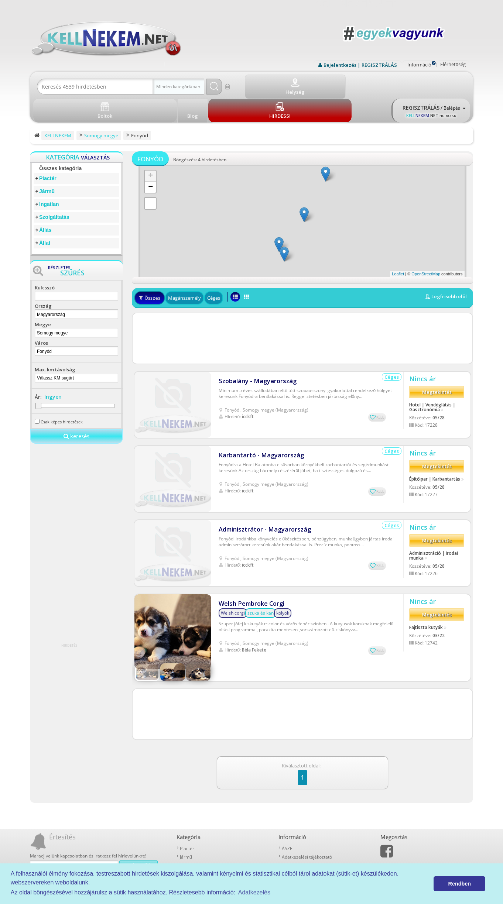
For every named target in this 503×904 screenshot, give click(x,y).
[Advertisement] (302, 311)
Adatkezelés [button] (254, 892)
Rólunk (288, 817)
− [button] (150, 160)
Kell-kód (290, 834)
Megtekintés (437, 364)
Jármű (47, 164)
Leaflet (398, 247)
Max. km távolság (55, 342)
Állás (45, 203)
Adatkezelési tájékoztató (307, 808)
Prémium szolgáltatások (306, 825)
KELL (380, 386)
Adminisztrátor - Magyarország (261, 498)
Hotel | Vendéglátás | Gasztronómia (432, 379)
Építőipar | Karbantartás (434, 450)
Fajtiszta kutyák (426, 598)
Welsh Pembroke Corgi (250, 573)
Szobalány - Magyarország (255, 350)
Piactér (48, 151)
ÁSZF (287, 800)
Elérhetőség (453, 64)
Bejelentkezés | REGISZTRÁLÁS (360, 65)
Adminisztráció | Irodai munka (433, 527)
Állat (44, 216)
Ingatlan (49, 177)
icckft (248, 386)
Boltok (288, 842)
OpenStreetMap (425, 247)
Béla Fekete (254, 619)
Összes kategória (60, 141)
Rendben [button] (459, 884)
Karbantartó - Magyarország (258, 424)
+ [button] (150, 149)
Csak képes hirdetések (62, 395)
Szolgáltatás (54, 190)
